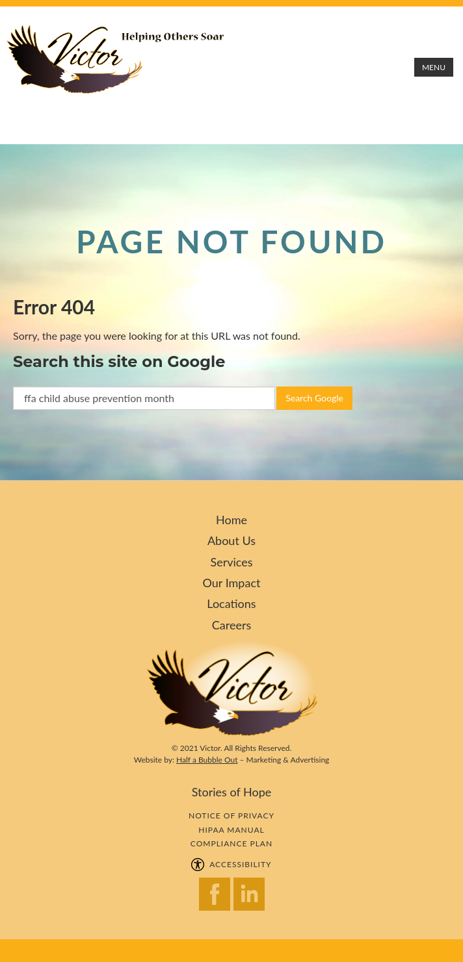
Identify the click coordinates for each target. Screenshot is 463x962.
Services (231, 562)
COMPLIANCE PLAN (231, 843)
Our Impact (232, 583)
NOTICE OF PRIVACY (231, 815)
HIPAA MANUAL (231, 830)
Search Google (314, 397)
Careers (231, 625)
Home (231, 520)
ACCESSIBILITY (231, 864)
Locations (231, 603)
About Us (231, 540)
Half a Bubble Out (206, 760)
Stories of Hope (232, 792)
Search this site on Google (119, 361)
